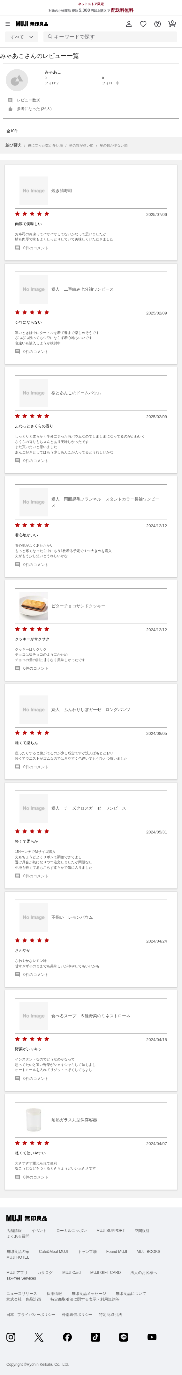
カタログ (45, 1272)
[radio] (17, 213)
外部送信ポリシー (77, 1314)
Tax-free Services (21, 1278)
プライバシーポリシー (36, 1314)
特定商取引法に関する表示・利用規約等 (84, 1299)
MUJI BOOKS (148, 1251)
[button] (129, 23)
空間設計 (142, 1230)
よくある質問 (17, 1236)
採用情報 (54, 1293)
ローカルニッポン (71, 1230)
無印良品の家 (17, 1251)
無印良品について (131, 1293)
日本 (10, 1314)
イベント (39, 1230)
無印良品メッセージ (89, 1293)
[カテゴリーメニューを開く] (7, 23)
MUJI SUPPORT (110, 1230)
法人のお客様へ (143, 1272)
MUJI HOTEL (17, 1257)
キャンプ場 (87, 1251)
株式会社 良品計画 (23, 1299)
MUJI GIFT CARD (105, 1272)
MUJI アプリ (17, 1272)
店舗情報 (14, 1230)
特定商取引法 (110, 1314)
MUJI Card (71, 1272)
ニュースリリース (21, 1293)
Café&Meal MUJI (53, 1251)
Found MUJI (116, 1251)
